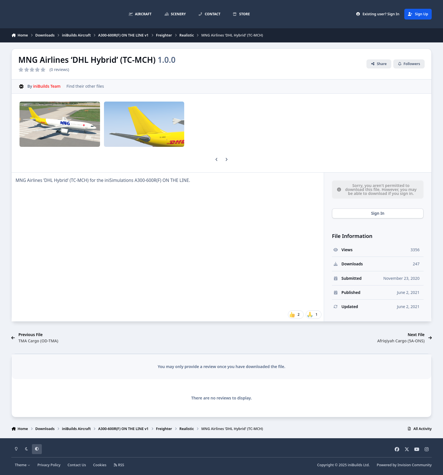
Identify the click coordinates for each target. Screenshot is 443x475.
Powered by (404, 465)
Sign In (377, 213)
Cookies (99, 465)
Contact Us (77, 465)
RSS (119, 465)
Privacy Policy (48, 465)
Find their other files (85, 86)
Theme (23, 465)
